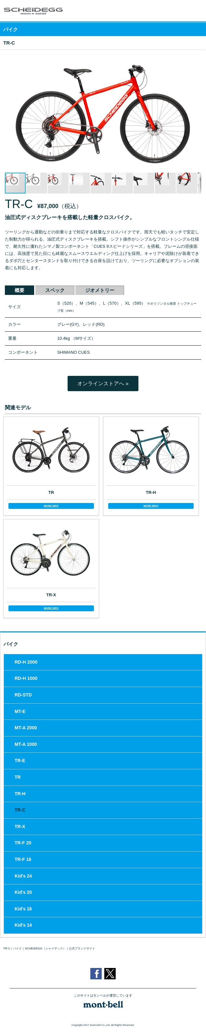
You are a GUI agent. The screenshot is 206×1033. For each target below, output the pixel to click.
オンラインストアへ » (102, 383)
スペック (55, 290)
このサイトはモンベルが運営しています (103, 995)
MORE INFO (51, 505)
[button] (195, 60)
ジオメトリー (99, 290)
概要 (19, 290)
